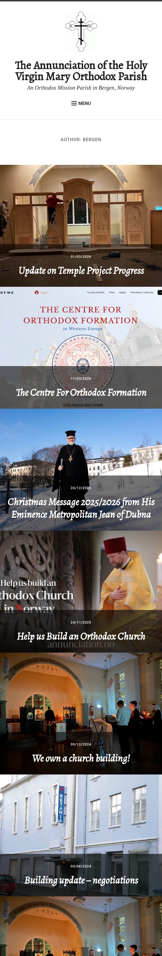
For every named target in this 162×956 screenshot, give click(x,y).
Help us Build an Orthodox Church (81, 636)
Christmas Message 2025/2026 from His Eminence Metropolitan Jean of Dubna (81, 508)
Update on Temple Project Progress (81, 270)
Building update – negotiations (81, 880)
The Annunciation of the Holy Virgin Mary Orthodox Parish (81, 71)
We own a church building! (81, 758)
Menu (81, 103)
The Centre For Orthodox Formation (81, 392)
